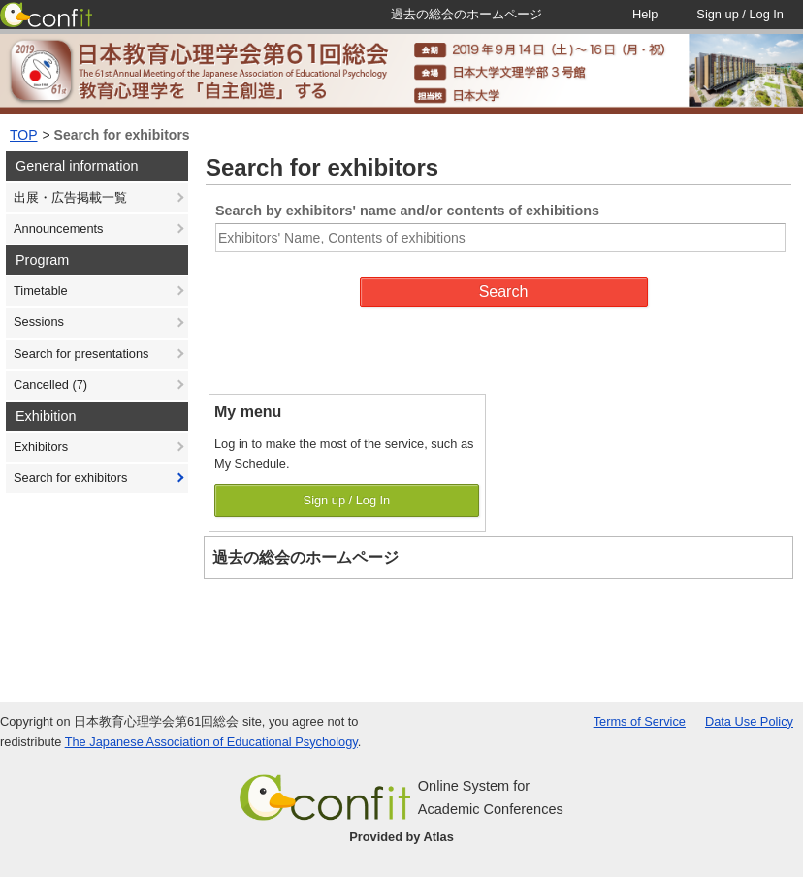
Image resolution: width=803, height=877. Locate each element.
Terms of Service (640, 721)
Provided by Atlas (401, 836)
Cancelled (50, 384)
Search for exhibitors (122, 135)
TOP (24, 135)
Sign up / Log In (347, 500)
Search (504, 291)
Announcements (58, 228)
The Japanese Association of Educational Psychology (211, 741)
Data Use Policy (749, 721)
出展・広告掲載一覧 (70, 197)
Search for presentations (81, 353)
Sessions (39, 321)
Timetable (41, 290)
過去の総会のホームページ (305, 557)
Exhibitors (41, 446)
